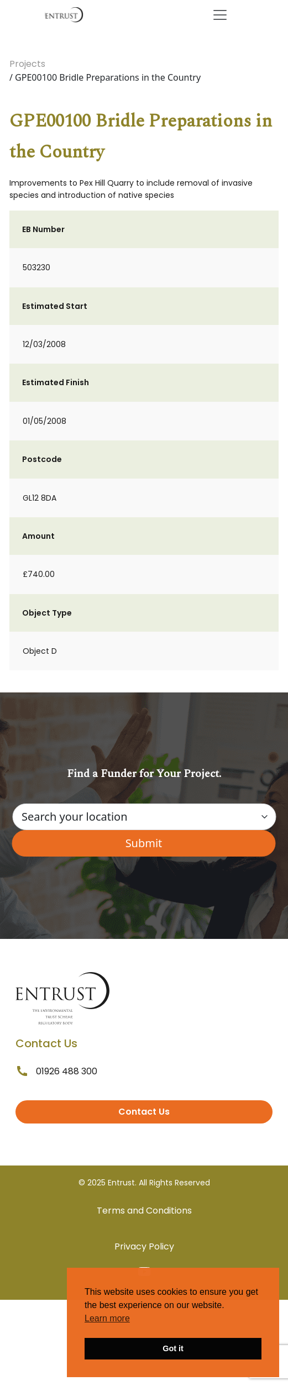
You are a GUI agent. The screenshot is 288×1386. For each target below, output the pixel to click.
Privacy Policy (144, 1246)
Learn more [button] (107, 1318)
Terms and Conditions (144, 1210)
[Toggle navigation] (220, 14)
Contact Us (144, 1111)
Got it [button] (173, 1348)
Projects (27, 63)
